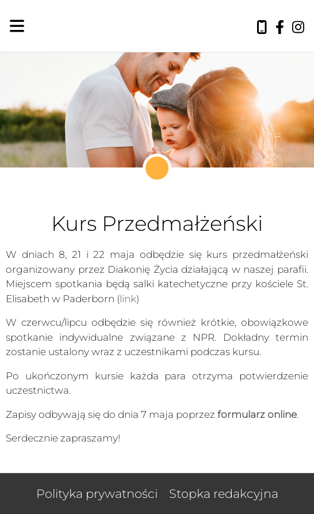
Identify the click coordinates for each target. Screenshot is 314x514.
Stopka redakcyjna (223, 493)
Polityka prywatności (97, 493)
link (128, 298)
